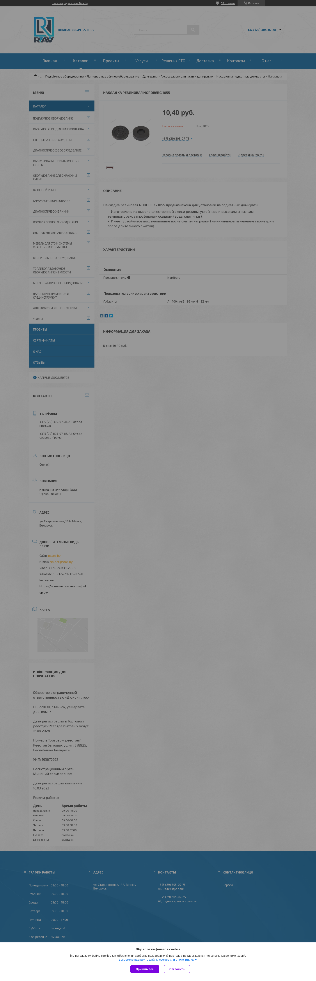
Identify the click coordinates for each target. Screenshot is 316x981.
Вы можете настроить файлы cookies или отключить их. (156, 959)
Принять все (145, 969)
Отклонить (177, 969)
